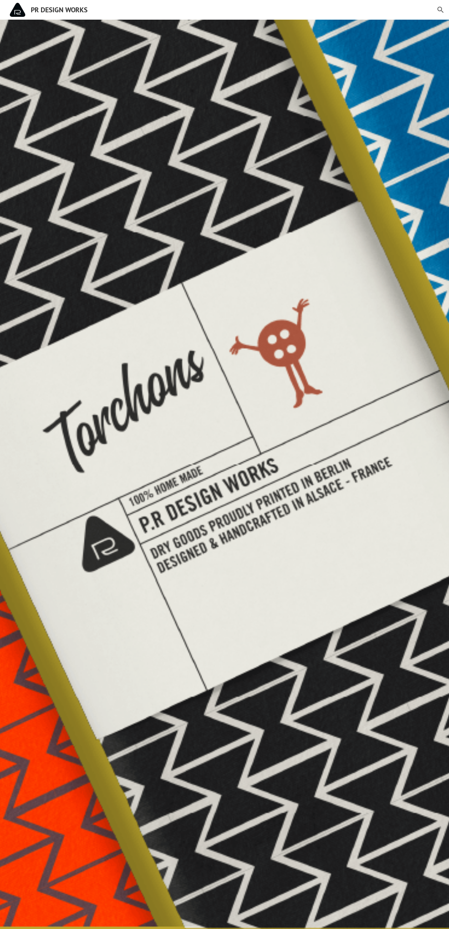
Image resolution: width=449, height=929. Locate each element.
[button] (440, 9)
